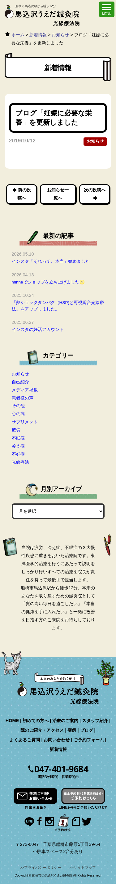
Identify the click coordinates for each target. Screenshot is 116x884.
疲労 (16, 429)
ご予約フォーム (89, 739)
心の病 (18, 413)
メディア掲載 (25, 389)
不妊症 (18, 454)
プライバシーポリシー (42, 867)
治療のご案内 (65, 720)
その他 (18, 405)
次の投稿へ (94, 189)
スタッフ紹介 (95, 720)
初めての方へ (36, 720)
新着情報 (58, 749)
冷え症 (18, 446)
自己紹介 (20, 381)
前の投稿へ (24, 193)
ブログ (86, 730)
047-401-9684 (61, 769)
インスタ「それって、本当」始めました (51, 261)
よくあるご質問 (25, 739)
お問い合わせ (57, 739)
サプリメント (25, 421)
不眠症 (18, 437)
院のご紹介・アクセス (42, 730)
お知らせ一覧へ (58, 193)
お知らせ (95, 141)
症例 (71, 730)
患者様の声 (22, 397)
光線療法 (20, 462)
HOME (12, 720)
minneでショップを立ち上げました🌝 (48, 282)
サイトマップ (85, 867)
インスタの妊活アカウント (38, 329)
